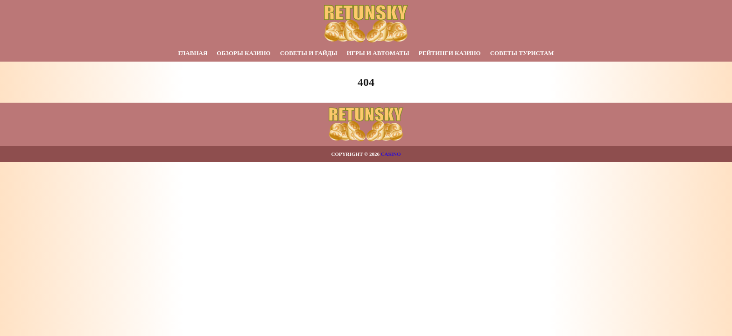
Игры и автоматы (378, 52)
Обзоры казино (243, 52)
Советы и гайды (309, 52)
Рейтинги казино (450, 52)
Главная (192, 52)
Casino (391, 154)
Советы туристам (522, 52)
